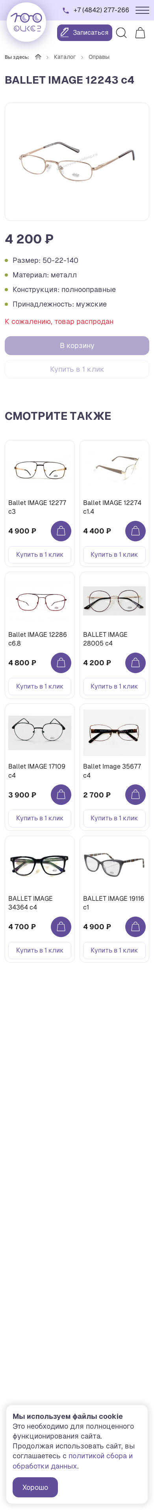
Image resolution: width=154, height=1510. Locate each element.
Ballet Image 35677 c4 (112, 771)
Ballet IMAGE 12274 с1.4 (112, 507)
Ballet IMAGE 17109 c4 (36, 771)
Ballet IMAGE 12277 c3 (37, 507)
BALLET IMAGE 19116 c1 (113, 903)
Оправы (99, 57)
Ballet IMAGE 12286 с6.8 (37, 639)
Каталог (65, 57)
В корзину (77, 345)
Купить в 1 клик (77, 369)
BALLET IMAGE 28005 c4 (105, 639)
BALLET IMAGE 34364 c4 (30, 903)
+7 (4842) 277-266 (101, 10)
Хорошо (35, 1487)
